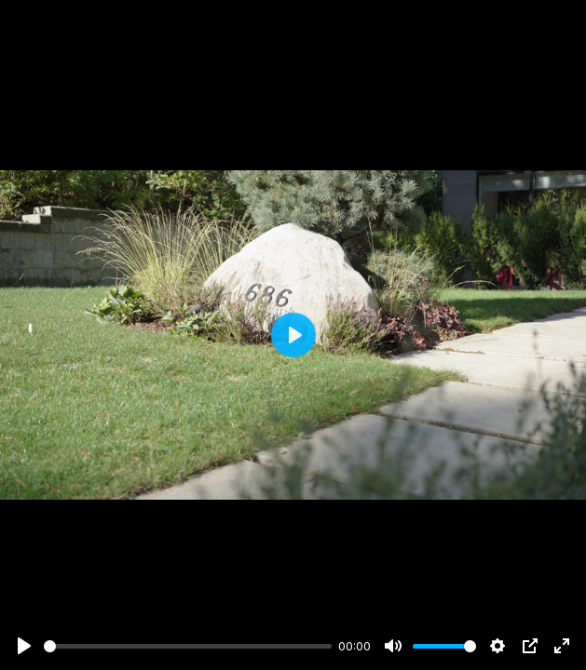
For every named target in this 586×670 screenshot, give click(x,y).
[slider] (188, 646)
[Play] (24, 646)
